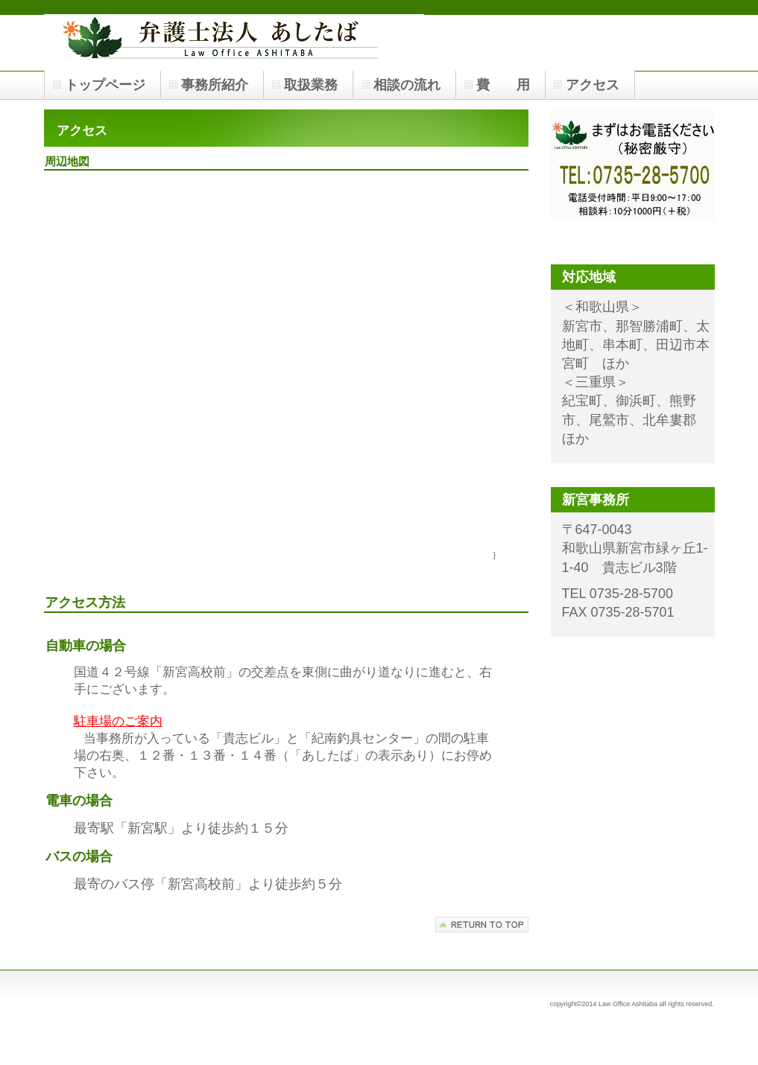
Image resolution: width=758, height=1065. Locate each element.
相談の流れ (406, 84)
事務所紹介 (214, 84)
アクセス (592, 84)
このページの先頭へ (481, 924)
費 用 (503, 84)
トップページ (105, 84)
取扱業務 (311, 84)
